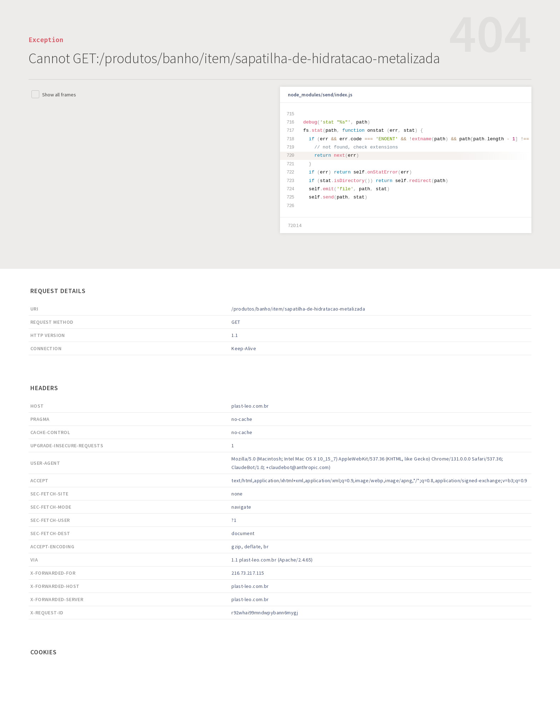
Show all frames (59, 94)
